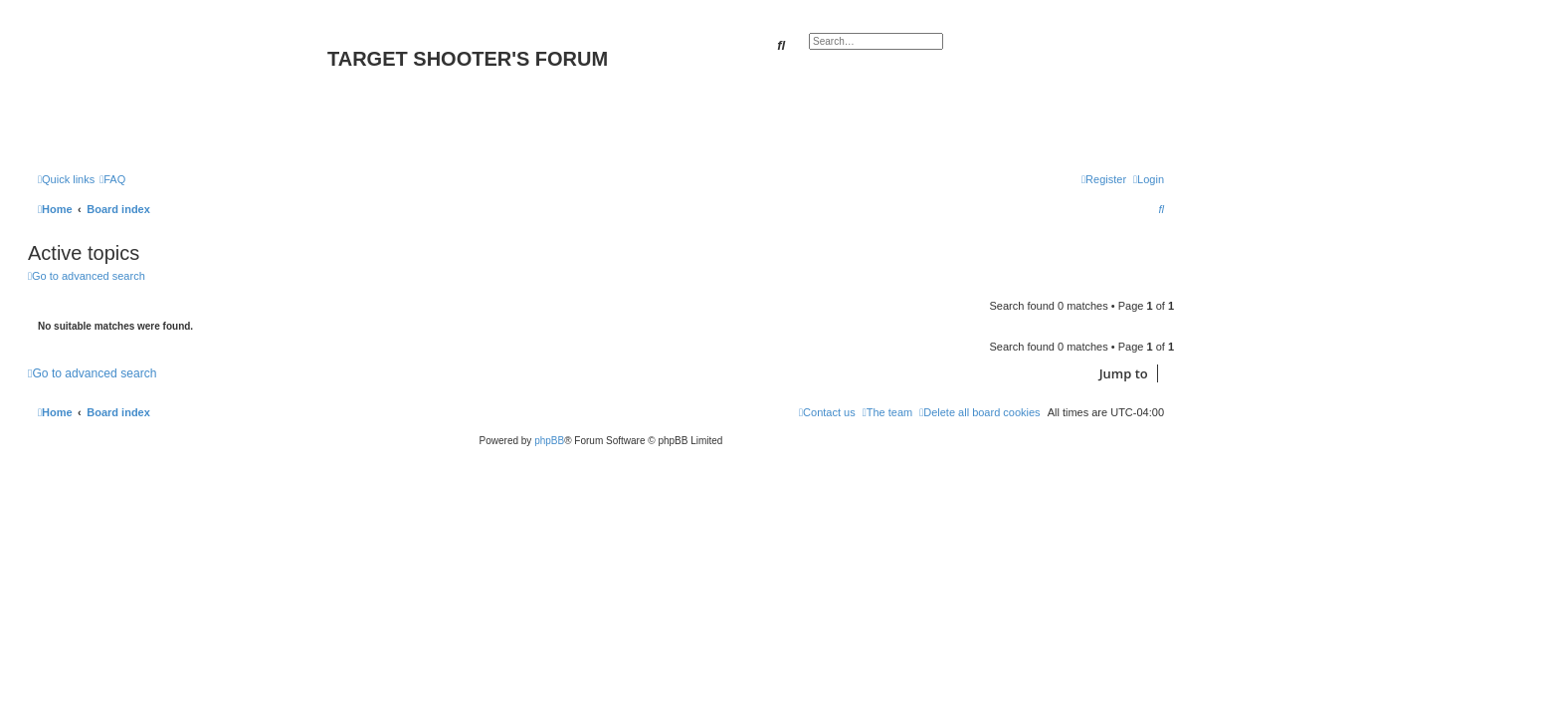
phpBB (549, 440)
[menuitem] (112, 179)
